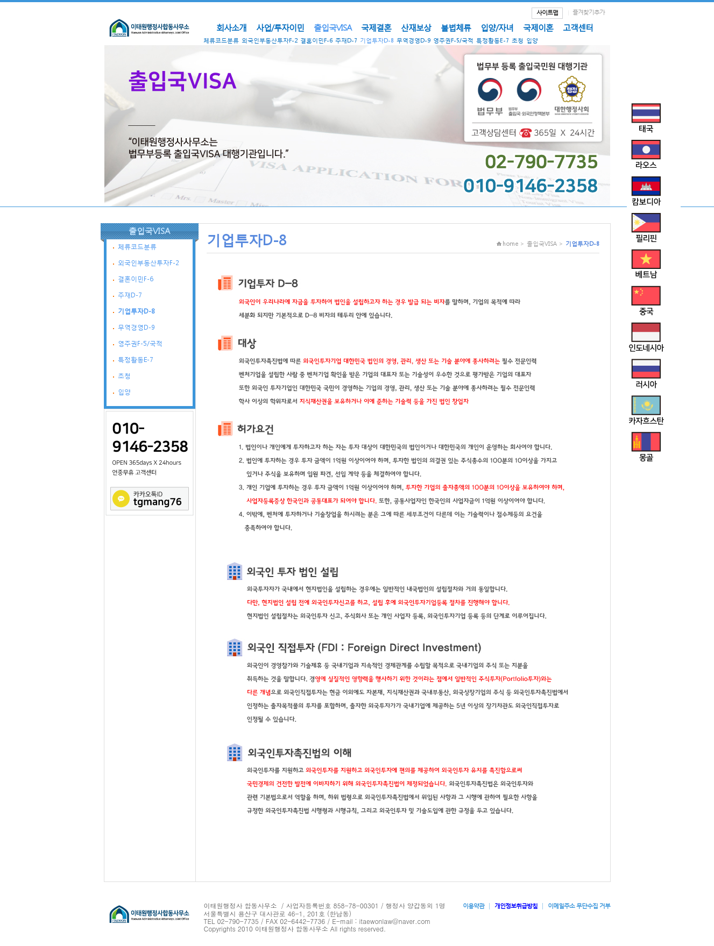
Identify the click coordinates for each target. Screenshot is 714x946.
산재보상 (416, 27)
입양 (532, 41)
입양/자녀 (496, 27)
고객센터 (578, 27)
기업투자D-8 (377, 41)
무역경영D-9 (413, 41)
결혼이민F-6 (316, 41)
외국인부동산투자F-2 (270, 41)
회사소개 (231, 27)
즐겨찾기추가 (588, 12)
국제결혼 (376, 27)
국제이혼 (538, 27)
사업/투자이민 (280, 27)
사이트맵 (547, 12)
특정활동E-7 (492, 41)
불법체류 (456, 27)
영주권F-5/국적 (453, 41)
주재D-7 (346, 41)
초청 (518, 41)
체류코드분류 (221, 41)
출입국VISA (332, 27)
